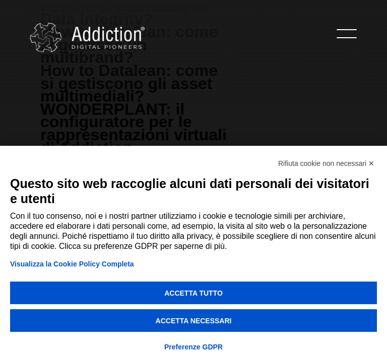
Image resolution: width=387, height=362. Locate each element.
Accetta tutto (193, 293)
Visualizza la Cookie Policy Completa (72, 264)
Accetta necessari (194, 321)
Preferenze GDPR (193, 347)
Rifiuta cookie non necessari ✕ (326, 163)
